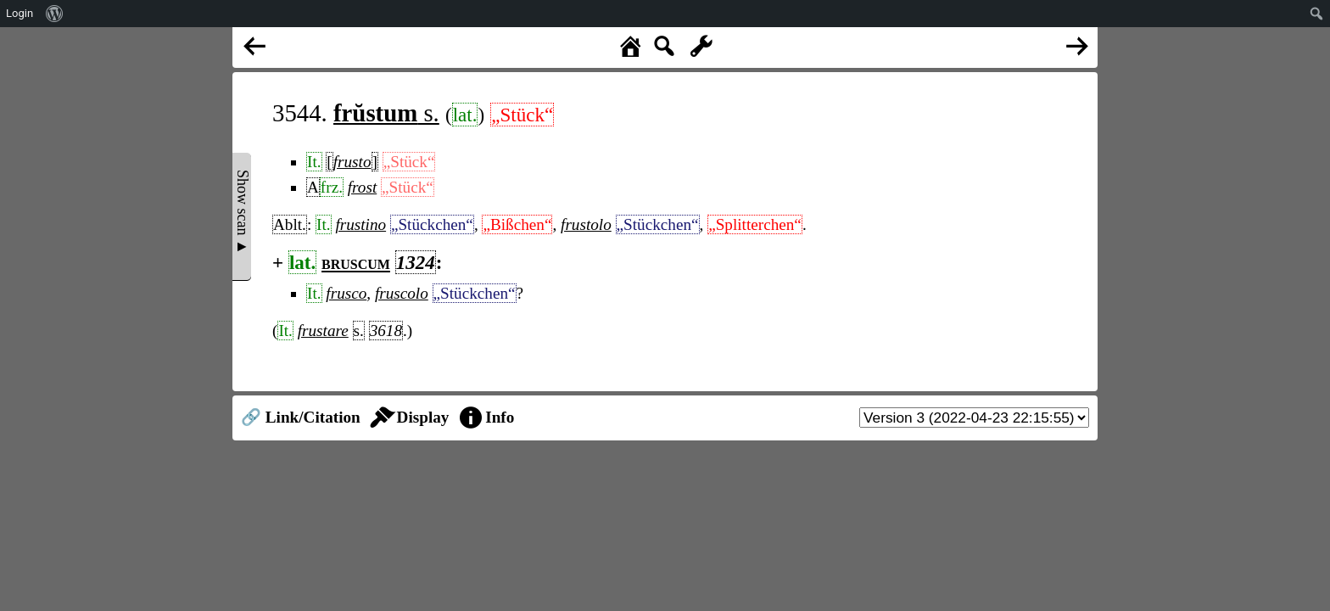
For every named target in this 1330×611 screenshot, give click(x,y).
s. (386, 112)
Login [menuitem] (19, 13)
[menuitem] (55, 13)
